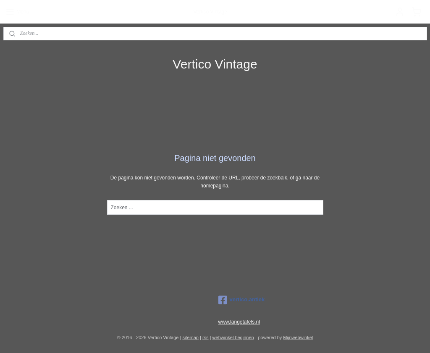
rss (205, 337)
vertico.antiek (241, 300)
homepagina (214, 186)
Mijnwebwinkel (298, 337)
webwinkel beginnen (233, 337)
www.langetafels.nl (239, 322)
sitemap (190, 337)
